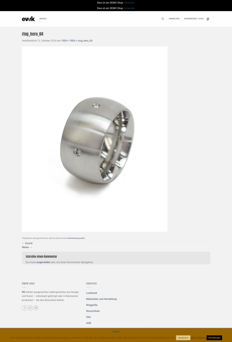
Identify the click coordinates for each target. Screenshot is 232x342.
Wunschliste (93, 311)
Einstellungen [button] (214, 338)
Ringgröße (92, 305)
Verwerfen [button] (129, 2)
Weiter (27, 247)
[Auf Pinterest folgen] (35, 308)
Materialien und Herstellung (101, 299)
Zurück (27, 243)
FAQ (88, 317)
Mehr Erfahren (198, 337)
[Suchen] (163, 19)
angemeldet (43, 262)
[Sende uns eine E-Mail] (30, 308)
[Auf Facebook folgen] (24, 308)
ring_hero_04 (85, 40)
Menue (44, 18)
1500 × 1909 (68, 40)
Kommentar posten (76, 238)
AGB (88, 323)
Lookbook (91, 293)
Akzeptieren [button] (183, 338)
